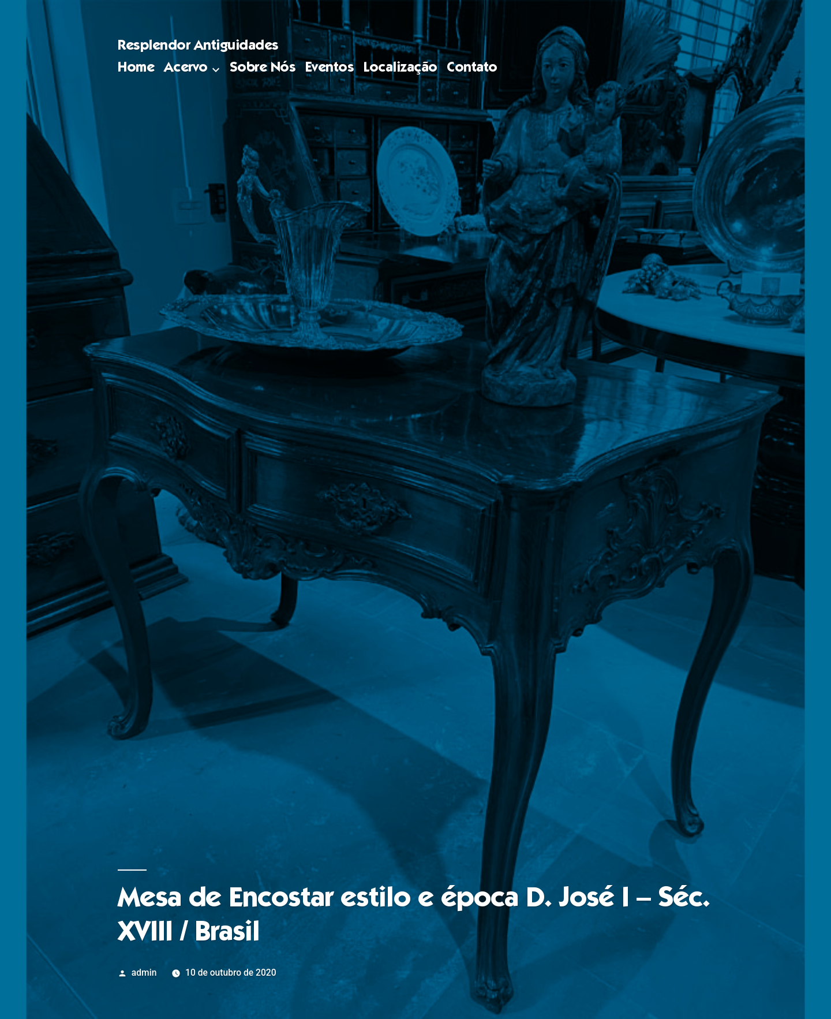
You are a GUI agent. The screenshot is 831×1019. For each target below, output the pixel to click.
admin (144, 972)
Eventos (329, 68)
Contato (472, 68)
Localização (400, 68)
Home (136, 68)
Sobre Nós (263, 68)
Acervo (186, 68)
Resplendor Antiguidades (198, 46)
